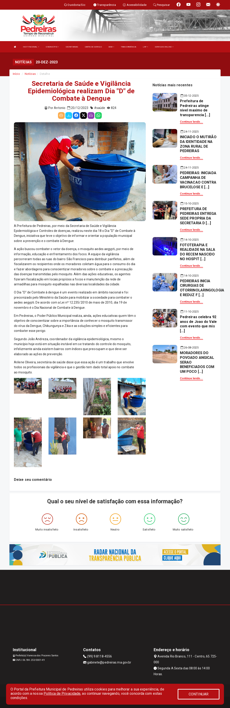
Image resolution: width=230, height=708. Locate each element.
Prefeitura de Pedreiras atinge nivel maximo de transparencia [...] (195, 108)
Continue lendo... (191, 121)
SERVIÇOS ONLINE (164, 47)
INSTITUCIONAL (31, 47)
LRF (145, 47)
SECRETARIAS (72, 47)
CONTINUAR (198, 694)
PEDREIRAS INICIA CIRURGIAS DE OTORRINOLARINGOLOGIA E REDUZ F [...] (202, 288)
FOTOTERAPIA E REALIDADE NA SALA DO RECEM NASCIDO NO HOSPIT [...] (197, 252)
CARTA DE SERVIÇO (93, 47)
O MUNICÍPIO (52, 47)
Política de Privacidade (62, 693)
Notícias (30, 73)
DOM (111, 47)
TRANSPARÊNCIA (128, 47)
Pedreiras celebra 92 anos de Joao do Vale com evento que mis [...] (198, 324)
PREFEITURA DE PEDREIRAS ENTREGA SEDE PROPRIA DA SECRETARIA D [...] (198, 216)
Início (16, 73)
